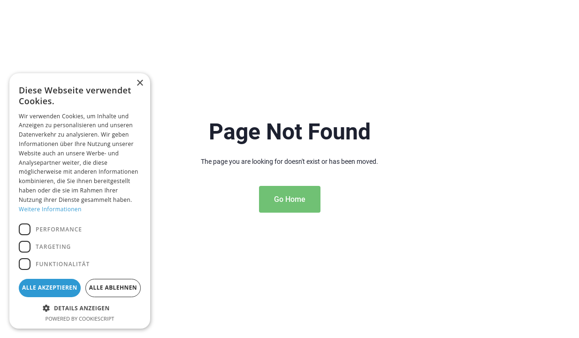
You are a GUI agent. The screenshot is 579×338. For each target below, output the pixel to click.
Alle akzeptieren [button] (49, 288)
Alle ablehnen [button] (113, 288)
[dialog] (79, 201)
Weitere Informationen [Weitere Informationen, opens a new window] (50, 209)
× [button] (139, 83)
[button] (80, 308)
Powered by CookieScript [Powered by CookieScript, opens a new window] (80, 318)
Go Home (289, 199)
